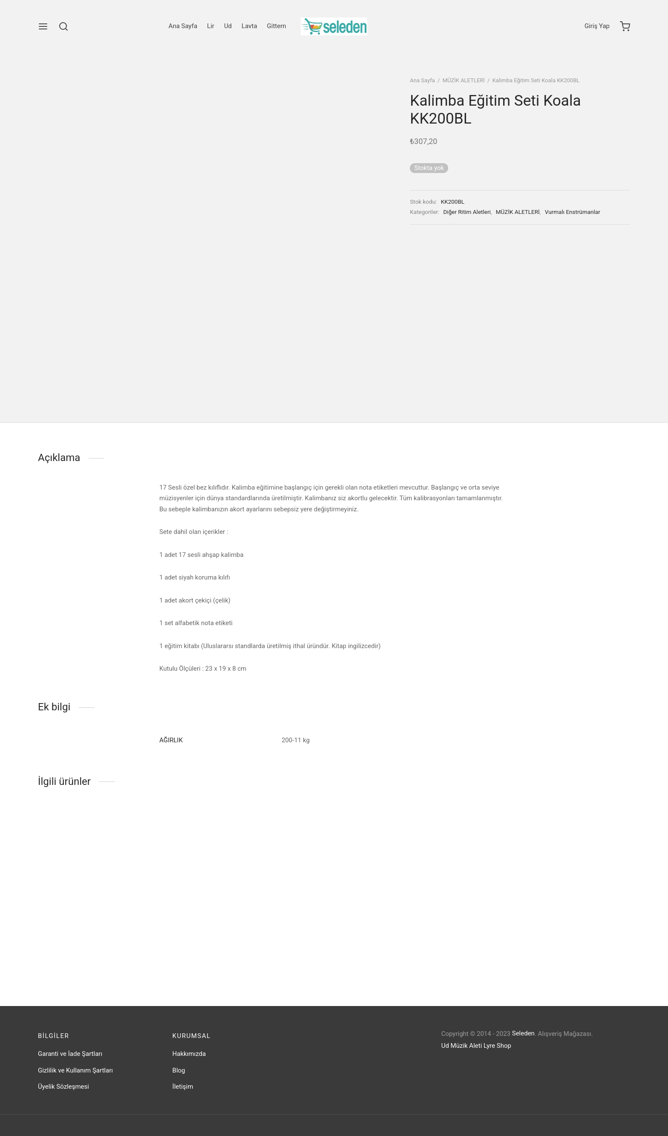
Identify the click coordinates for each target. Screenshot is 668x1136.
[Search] (63, 26)
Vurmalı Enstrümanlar (572, 211)
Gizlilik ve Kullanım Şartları (75, 1070)
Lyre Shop (497, 1046)
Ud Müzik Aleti (461, 1046)
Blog (179, 1070)
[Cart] (625, 26)
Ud (228, 26)
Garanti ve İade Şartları (70, 1054)
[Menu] (43, 26)
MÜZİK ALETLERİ (464, 80)
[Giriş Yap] (597, 26)
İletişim (183, 1086)
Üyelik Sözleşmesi (63, 1086)
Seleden (523, 1033)
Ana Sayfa (183, 26)
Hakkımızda (189, 1054)
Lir (210, 26)
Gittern (276, 26)
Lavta (249, 26)
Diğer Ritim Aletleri (467, 211)
